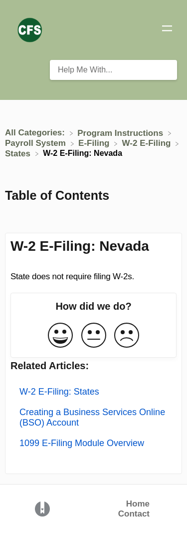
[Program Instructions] (121, 132)
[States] (19, 153)
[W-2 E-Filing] (148, 143)
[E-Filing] (95, 143)
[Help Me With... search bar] (113, 70)
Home (138, 504)
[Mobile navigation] (167, 30)
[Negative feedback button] (126, 336)
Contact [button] (134, 514)
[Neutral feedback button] (93, 336)
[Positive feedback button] (60, 336)
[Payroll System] (36, 143)
